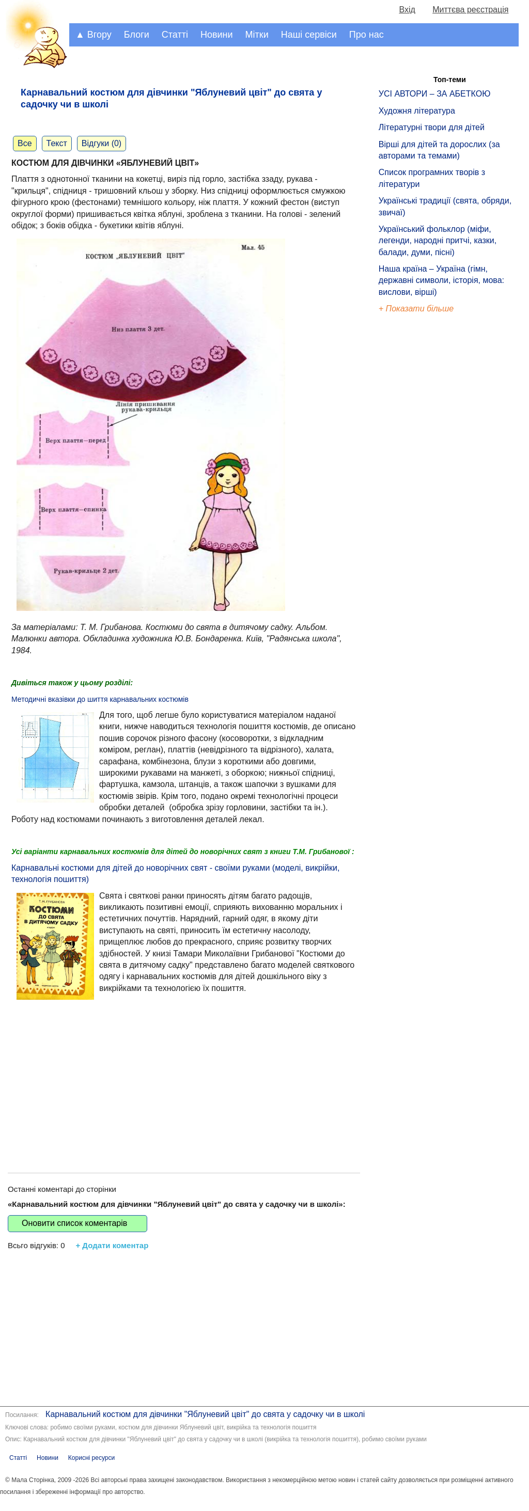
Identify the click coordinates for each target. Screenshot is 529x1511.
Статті (175, 34)
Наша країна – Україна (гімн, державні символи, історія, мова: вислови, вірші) (441, 280)
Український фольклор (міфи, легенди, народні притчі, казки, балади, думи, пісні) (437, 241)
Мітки (257, 34)
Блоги (136, 34)
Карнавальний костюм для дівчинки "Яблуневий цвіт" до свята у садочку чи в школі (205, 1414)
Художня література (417, 110)
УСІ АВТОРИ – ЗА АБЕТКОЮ (435, 93)
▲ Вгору (93, 34)
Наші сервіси (309, 34)
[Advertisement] (184, 1074)
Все (25, 143)
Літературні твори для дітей (432, 127)
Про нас (366, 34)
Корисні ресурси (91, 1457)
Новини (216, 34)
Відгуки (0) (101, 143)
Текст (56, 143)
